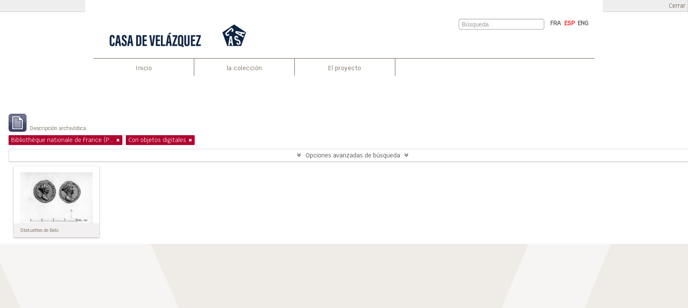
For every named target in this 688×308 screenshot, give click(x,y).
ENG (583, 23)
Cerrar (677, 5)
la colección (244, 68)
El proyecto (345, 68)
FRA (555, 23)
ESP (569, 23)
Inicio (144, 68)
